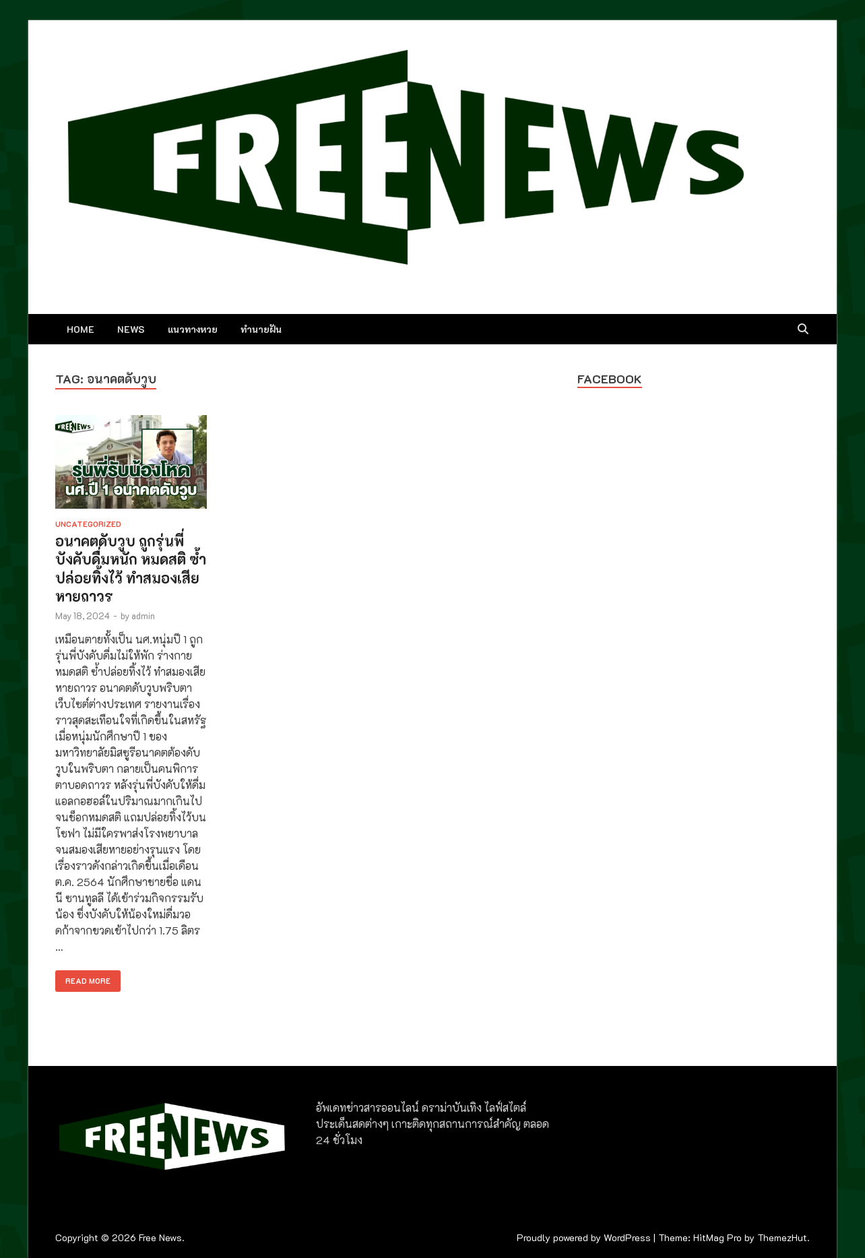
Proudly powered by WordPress (584, 1237)
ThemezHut (782, 1237)
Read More (82, 978)
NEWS (131, 329)
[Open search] (803, 329)
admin (143, 615)
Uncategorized (88, 524)
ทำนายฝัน (261, 329)
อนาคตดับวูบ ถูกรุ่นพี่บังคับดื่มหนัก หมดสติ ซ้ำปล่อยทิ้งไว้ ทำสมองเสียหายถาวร (130, 568)
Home (80, 329)
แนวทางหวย (193, 329)
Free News (160, 1237)
